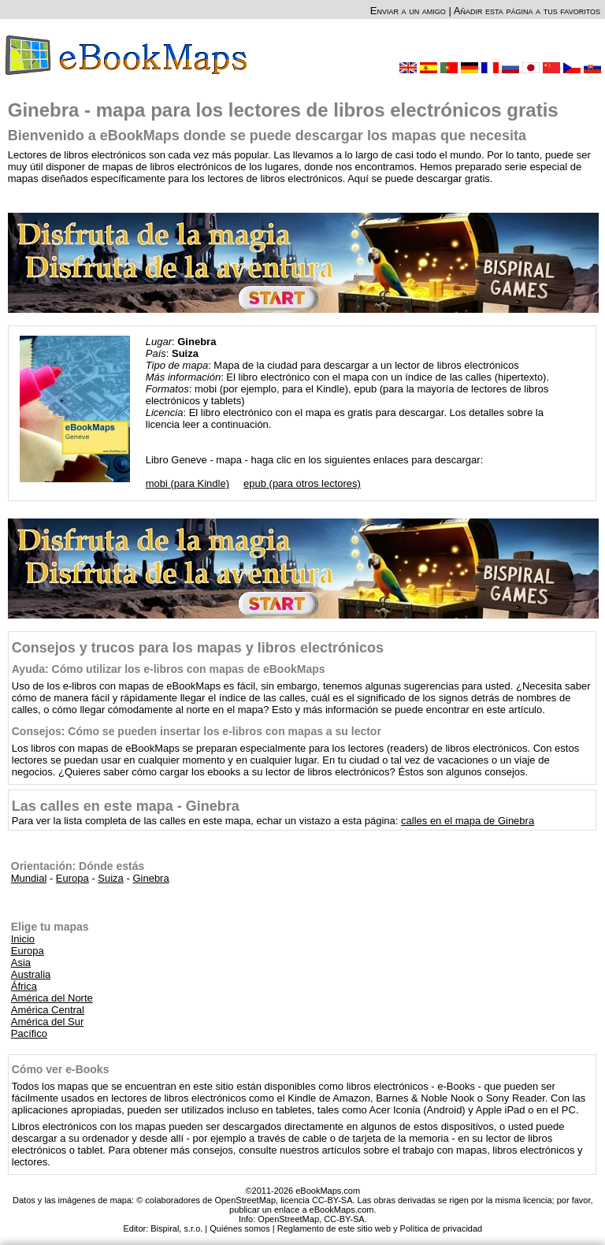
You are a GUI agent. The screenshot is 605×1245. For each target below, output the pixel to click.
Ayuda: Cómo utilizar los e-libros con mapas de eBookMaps (168, 669)
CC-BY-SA (344, 1219)
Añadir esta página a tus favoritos (527, 11)
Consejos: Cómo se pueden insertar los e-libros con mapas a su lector (196, 731)
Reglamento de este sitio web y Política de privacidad (379, 1228)
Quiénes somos (239, 1228)
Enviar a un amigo (408, 11)
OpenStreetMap (288, 1219)
